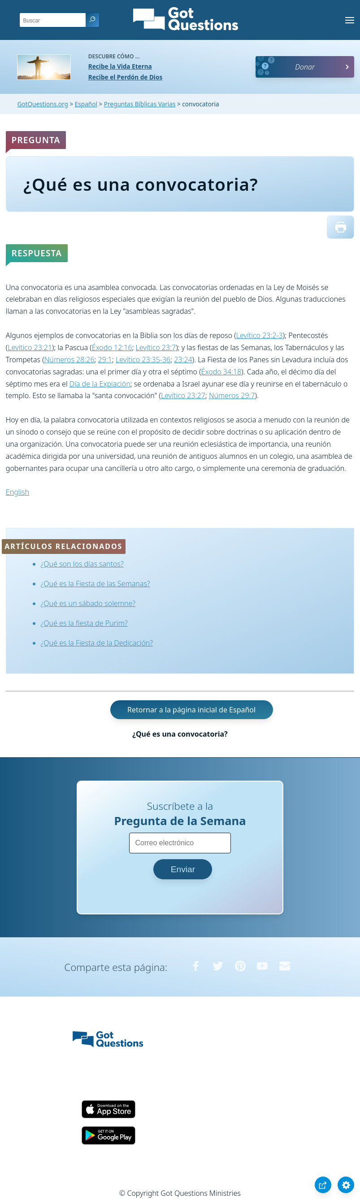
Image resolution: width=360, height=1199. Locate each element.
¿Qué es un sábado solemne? (88, 603)
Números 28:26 (69, 360)
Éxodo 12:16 (112, 347)
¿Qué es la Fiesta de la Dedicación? (97, 643)
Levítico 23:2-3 (259, 335)
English (17, 492)
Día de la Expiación (99, 384)
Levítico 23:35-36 (143, 360)
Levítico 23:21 (30, 347)
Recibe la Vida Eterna (120, 66)
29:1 (105, 360)
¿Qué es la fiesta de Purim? (84, 623)
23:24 (183, 360)
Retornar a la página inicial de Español (191, 710)
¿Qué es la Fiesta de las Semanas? (95, 584)
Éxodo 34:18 (221, 372)
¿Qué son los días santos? (82, 564)
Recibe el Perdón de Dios (125, 77)
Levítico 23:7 (156, 347)
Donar (305, 67)
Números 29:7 (232, 395)
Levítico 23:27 (183, 395)
